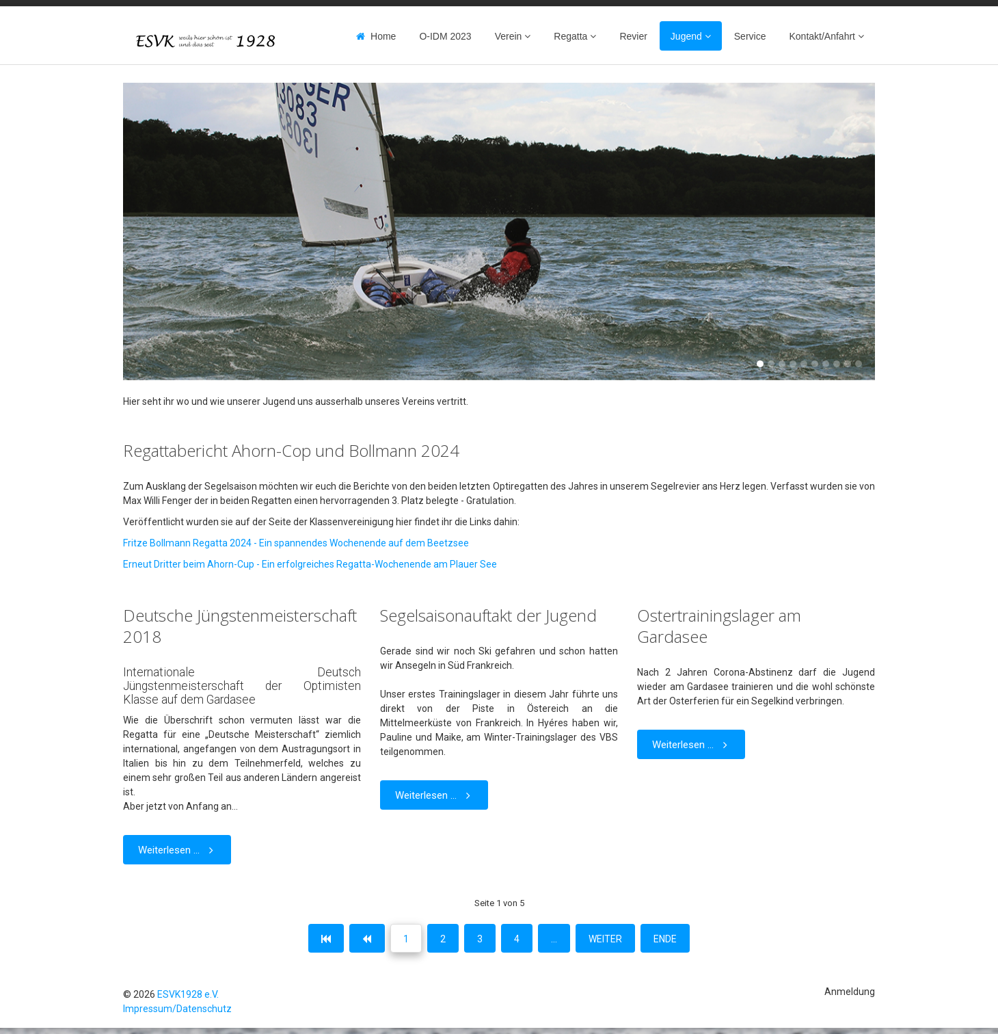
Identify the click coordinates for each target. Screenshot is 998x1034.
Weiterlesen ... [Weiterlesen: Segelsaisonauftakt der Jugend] (435, 794)
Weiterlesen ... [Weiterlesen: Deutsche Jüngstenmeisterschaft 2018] (178, 849)
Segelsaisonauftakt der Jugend (488, 615)
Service (750, 36)
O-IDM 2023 (445, 36)
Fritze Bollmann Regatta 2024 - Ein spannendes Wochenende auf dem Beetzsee (296, 543)
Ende (665, 938)
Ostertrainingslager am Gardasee (719, 626)
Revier (633, 36)
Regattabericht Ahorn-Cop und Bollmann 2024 (291, 450)
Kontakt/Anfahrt (822, 36)
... (554, 938)
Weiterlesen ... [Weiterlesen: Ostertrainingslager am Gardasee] (692, 744)
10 (858, 363)
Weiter (605, 938)
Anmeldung (849, 991)
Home (383, 36)
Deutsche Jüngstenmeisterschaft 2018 (240, 626)
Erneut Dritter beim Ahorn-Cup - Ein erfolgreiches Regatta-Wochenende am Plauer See (310, 564)
